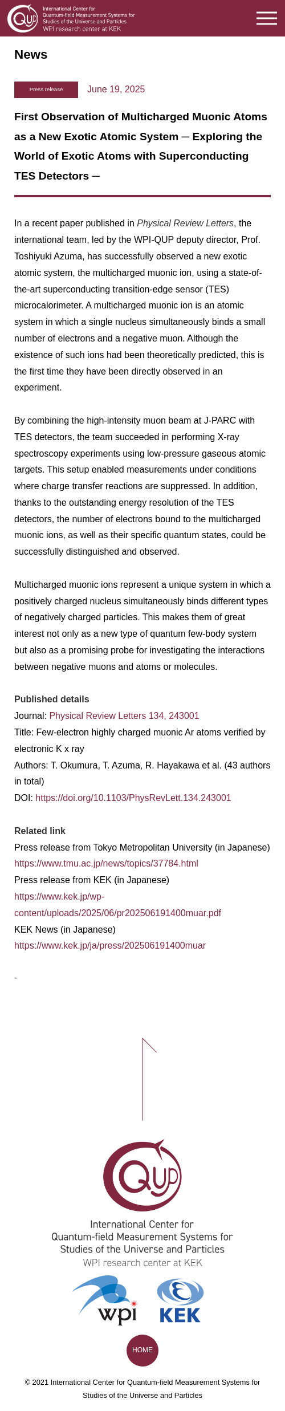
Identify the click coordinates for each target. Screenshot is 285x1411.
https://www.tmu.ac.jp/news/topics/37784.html (106, 863)
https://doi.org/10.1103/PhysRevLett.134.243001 (133, 798)
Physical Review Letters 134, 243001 (124, 716)
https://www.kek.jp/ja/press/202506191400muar (110, 945)
